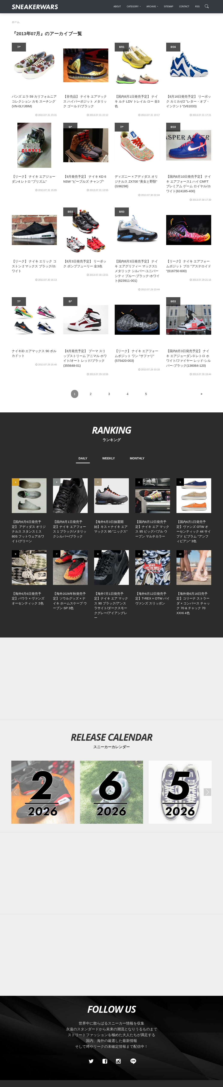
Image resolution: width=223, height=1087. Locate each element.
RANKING (111, 429)
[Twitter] (91, 1061)
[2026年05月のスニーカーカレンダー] (180, 792)
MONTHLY (137, 458)
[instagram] (118, 1061)
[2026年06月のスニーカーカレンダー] (111, 792)
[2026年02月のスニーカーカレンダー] (42, 792)
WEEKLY (108, 458)
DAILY (82, 458)
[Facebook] (104, 1061)
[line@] (132, 1061)
